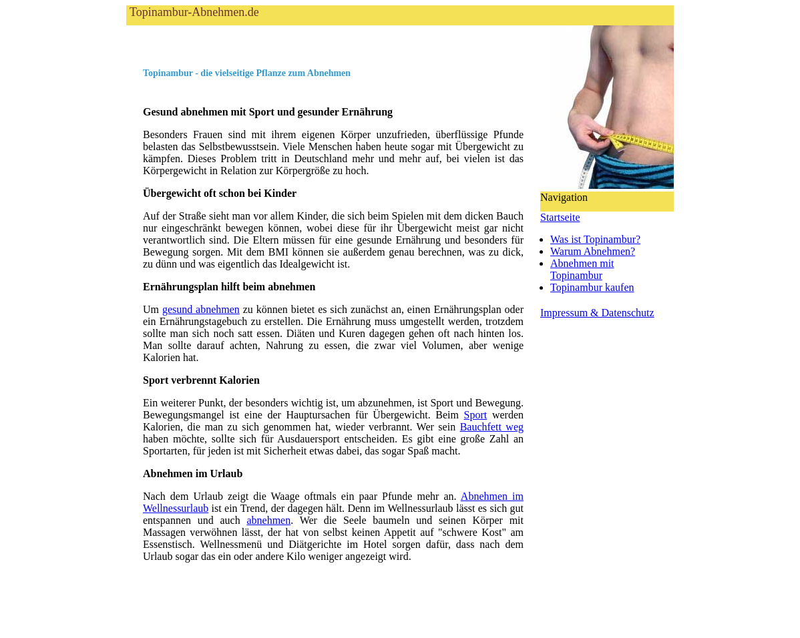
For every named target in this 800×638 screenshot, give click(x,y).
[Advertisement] (282, 45)
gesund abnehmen (201, 309)
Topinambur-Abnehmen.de (194, 12)
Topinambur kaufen (592, 287)
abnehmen (268, 520)
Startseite (560, 217)
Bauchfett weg (492, 426)
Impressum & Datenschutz (597, 312)
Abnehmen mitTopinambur (582, 269)
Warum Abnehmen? (592, 251)
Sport (475, 414)
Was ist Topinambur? (595, 239)
